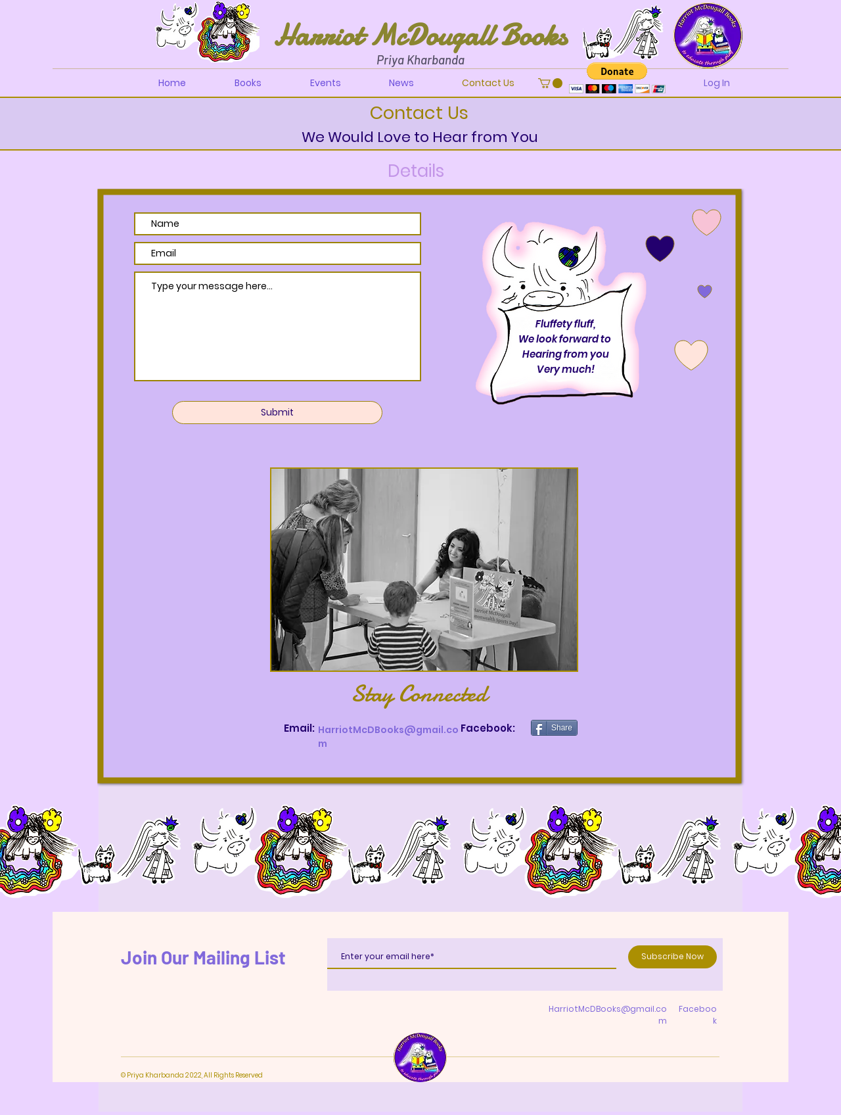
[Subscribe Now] (672, 956)
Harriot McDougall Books (420, 35)
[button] (550, 83)
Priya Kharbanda (420, 59)
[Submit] (277, 412)
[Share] (554, 728)
